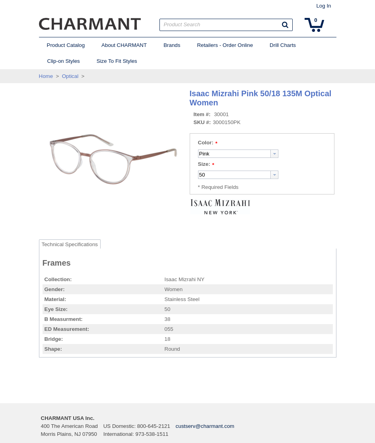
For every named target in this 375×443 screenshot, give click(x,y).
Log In (323, 6)
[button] (285, 25)
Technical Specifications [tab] (70, 244)
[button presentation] (274, 153)
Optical (70, 76)
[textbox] (234, 153)
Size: (204, 164)
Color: (206, 143)
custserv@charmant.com (205, 426)
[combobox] (238, 154)
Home (46, 76)
